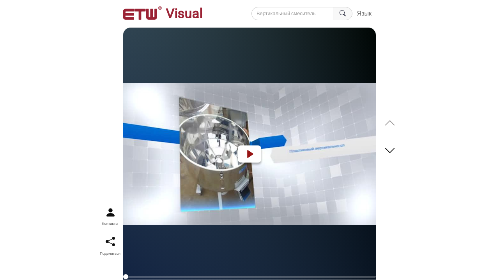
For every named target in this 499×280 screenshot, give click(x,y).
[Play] (249, 154)
